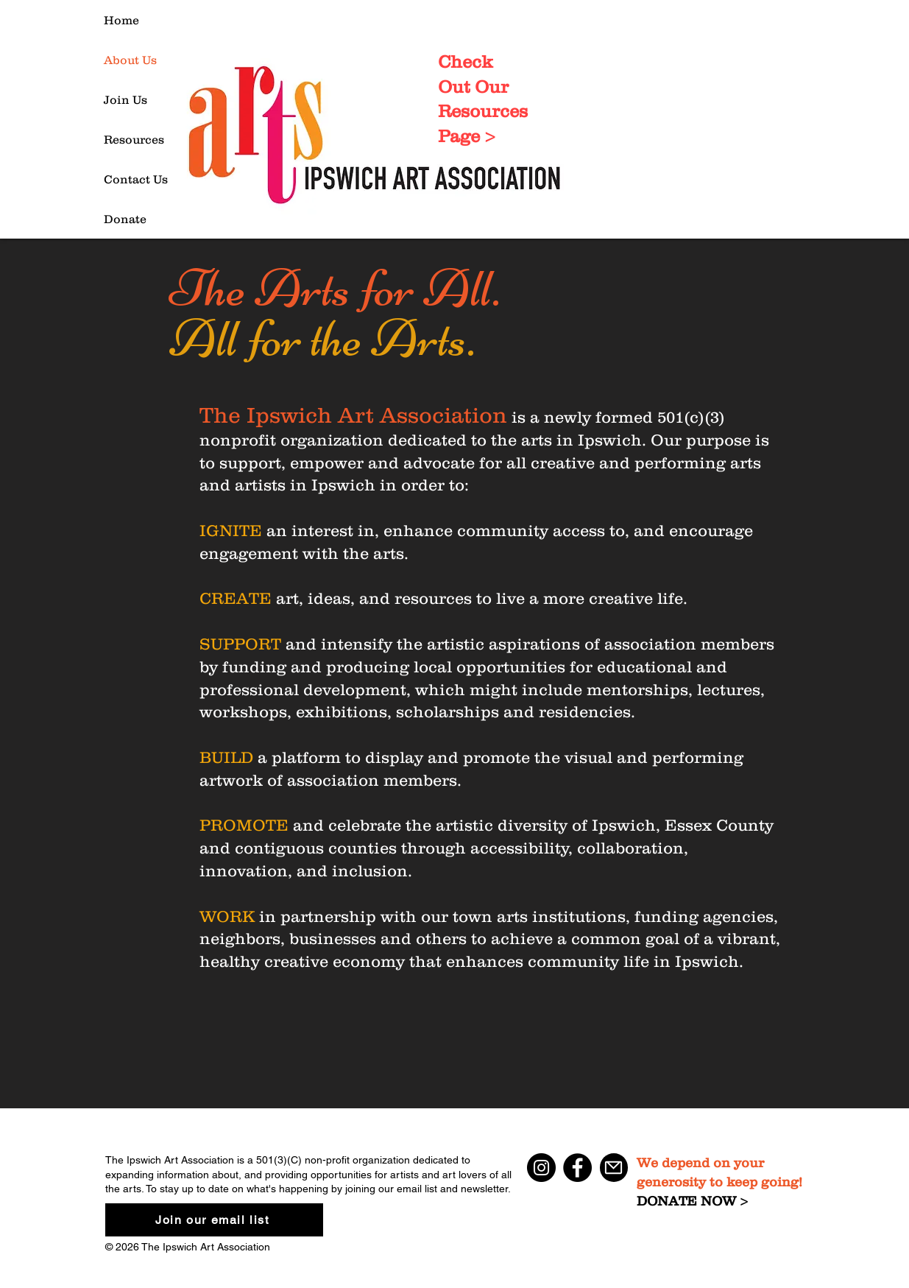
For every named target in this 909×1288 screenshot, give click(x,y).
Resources (134, 139)
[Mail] (614, 1167)
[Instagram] (541, 1167)
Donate (125, 218)
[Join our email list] (214, 1219)
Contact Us (136, 179)
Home (121, 20)
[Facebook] (577, 1167)
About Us (130, 59)
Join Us (125, 99)
